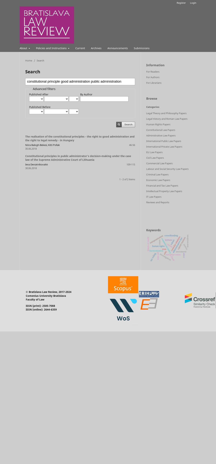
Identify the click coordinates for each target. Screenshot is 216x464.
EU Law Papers (154, 152)
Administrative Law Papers (161, 135)
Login (193, 2)
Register (181, 2)
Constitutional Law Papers (160, 130)
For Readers (152, 71)
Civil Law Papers (155, 157)
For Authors (152, 77)
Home (28, 60)
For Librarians (153, 82)
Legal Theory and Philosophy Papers (166, 113)
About (24, 48)
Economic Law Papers (158, 180)
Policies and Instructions (51, 48)
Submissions (142, 48)
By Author (86, 94)
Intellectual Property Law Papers (164, 191)
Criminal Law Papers (157, 174)
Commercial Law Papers (159, 163)
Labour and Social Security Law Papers (167, 169)
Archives (96, 48)
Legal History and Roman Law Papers (166, 118)
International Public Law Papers (163, 141)
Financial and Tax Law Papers (162, 185)
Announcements (117, 48)
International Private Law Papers (164, 146)
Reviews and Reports (157, 202)
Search (128, 124)
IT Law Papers (153, 196)
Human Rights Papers (158, 124)
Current (80, 48)
